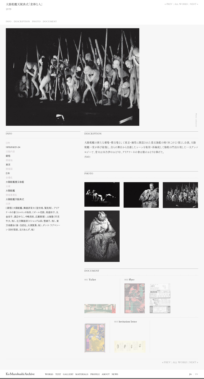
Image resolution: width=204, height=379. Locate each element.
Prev (169, 4)
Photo (36, 22)
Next (193, 4)
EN (196, 374)
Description (22, 22)
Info (9, 22)
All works (181, 4)
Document (50, 22)
